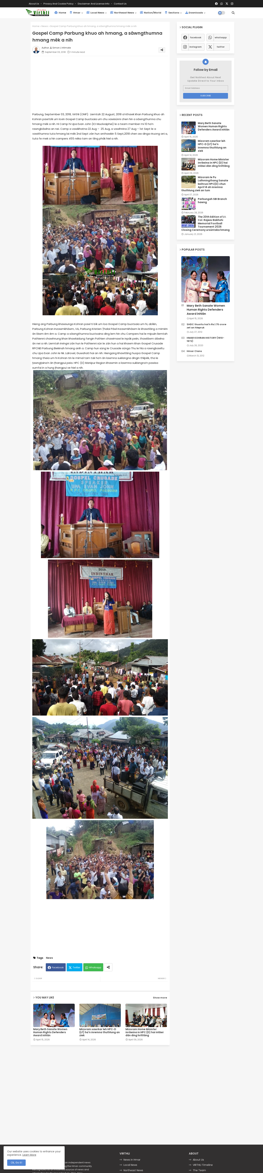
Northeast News (122, 12)
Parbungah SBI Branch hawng (212, 200)
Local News (95, 12)
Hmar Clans (194, 351)
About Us (34, 3)
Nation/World (150, 12)
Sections (172, 12)
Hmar (75, 12)
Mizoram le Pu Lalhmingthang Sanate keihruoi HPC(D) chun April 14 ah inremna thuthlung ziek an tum (204, 184)
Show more (160, 997)
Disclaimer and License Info (94, 3)
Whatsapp (95, 967)
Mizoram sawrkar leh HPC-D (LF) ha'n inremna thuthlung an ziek (99, 1032)
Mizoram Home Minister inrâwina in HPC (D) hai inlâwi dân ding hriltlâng (144, 1032)
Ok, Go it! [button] (16, 1162)
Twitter (76, 967)
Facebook (58, 967)
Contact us (120, 3)
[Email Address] (205, 88)
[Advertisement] (103, 84)
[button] (233, 12)
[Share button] (108, 967)
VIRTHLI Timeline (203, 1165)
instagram (195, 46)
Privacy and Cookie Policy (58, 3)
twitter (221, 46)
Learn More (29, 1155)
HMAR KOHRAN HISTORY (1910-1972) (205, 339)
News (44, 26)
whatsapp (221, 37)
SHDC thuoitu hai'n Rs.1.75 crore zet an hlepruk (206, 326)
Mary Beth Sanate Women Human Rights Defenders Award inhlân (50, 1032)
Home (60, 12)
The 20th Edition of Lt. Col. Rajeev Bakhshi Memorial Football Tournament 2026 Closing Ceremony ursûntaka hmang (205, 223)
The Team (199, 1170)
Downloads (194, 12)
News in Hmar (132, 1159)
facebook (195, 37)
